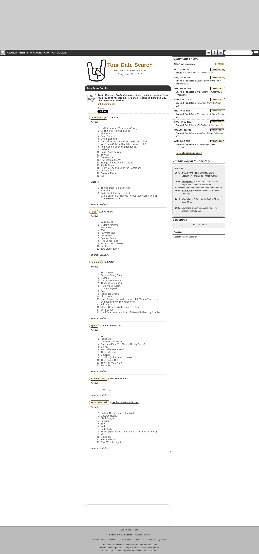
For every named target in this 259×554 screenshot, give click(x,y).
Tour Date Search (198, 224)
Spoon (94, 325)
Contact (49, 52)
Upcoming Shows (115, 540)
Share (100, 108)
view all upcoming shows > (189, 153)
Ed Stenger (138, 545)
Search (12, 52)
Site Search (147, 540)
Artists (23, 52)
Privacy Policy (159, 540)
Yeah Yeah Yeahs (100, 402)
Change (219, 64)
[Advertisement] (129, 25)
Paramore (96, 262)
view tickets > (217, 69)
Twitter (147, 535)
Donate (62, 52)
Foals (93, 211)
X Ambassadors (99, 378)
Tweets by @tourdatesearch (184, 237)
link (99, 104)
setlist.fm (104, 204)
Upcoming (36, 52)
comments (109, 104)
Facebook (138, 535)
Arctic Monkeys (98, 117)
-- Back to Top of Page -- (129, 530)
